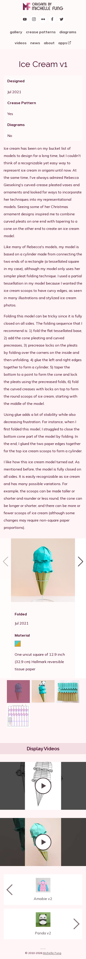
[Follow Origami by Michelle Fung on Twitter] (61, 19)
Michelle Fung (52, 953)
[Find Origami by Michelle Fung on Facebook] (52, 19)
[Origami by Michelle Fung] (43, 6)
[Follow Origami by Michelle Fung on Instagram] (34, 19)
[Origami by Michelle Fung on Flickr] (43, 19)
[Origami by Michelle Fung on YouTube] (24, 19)
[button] (80, 608)
